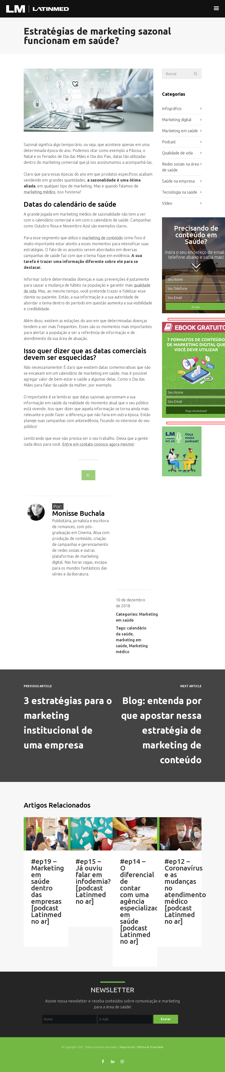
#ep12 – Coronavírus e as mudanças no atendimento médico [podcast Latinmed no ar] (185, 891)
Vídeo (167, 203)
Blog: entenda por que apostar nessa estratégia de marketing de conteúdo (161, 730)
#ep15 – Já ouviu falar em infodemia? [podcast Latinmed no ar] (93, 881)
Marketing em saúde (180, 131)
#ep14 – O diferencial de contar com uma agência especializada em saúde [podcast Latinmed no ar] (141, 901)
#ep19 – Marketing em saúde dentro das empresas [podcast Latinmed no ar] (47, 891)
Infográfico (172, 108)
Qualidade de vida (177, 153)
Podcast (169, 142)
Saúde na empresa (178, 181)
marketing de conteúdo (102, 238)
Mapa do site (127, 1047)
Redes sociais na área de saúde (180, 167)
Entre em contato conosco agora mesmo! (98, 444)
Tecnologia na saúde (179, 192)
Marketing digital (176, 119)
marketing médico (39, 192)
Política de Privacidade (150, 1047)
